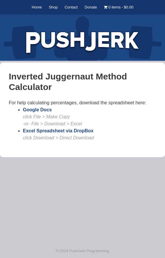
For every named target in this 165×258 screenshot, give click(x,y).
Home (37, 7)
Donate (91, 7)
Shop (53, 7)
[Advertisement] (82, 200)
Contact (71, 7)
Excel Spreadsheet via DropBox (58, 130)
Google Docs (37, 109)
